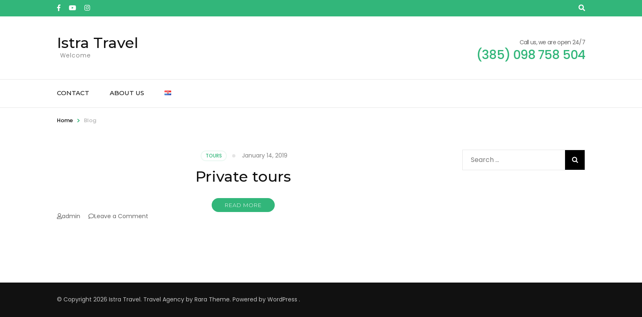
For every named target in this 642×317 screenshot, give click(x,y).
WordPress (282, 299)
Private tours (243, 176)
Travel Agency (163, 299)
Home (65, 120)
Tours (214, 155)
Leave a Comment (121, 216)
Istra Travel (97, 43)
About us (127, 93)
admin (71, 216)
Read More (243, 205)
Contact (73, 93)
